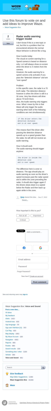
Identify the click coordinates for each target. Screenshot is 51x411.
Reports (8, 343)
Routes (8, 346)
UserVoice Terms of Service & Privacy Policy (34, 402)
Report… (25, 200)
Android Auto (10, 322)
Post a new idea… (12, 310)
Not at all (24, 215)
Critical (24, 220)
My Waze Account (11, 337)
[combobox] (24, 367)
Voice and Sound (33, 306)
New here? (32, 276)
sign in (25, 294)
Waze (12, 385)
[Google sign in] (40, 248)
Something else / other (13, 352)
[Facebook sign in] (24, 248)
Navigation (9, 340)
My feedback (10, 316)
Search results (10, 349)
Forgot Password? (23, 271)
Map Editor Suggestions (19, 377)
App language (10, 325)
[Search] (43, 367)
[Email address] (32, 260)
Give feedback (16, 374)
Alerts (7, 319)
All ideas (8, 313)
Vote (8, 43)
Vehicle (8, 355)
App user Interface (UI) (13, 328)
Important (38, 215)
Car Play (8, 331)
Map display (9, 334)
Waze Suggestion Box (14, 306)
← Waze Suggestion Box (12, 27)
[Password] (32, 266)
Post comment (39, 282)
